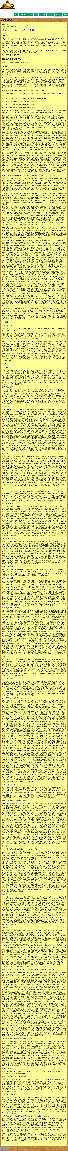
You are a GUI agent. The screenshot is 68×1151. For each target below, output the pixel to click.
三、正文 (32, 30)
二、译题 (23, 30)
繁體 (65, 14)
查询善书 (58, 14)
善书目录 (22, 14)
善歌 (36, 14)
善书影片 (30, 14)
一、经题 (14, 30)
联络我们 (50, 14)
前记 (4, 30)
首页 (16, 14)
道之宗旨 (42, 14)
